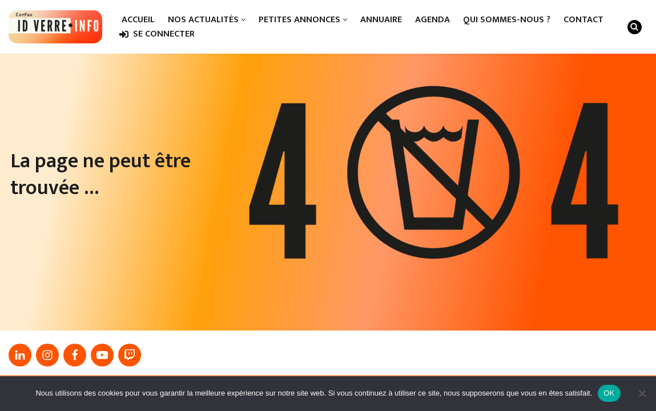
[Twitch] (129, 355)
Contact (583, 20)
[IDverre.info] (55, 26)
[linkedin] (20, 355)
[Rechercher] (634, 27)
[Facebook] (74, 355)
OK (608, 393)
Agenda (432, 20)
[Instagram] (47, 355)
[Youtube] (102, 355)
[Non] (641, 393)
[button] (244, 20)
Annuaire (381, 20)
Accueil (138, 20)
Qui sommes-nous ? (506, 20)
